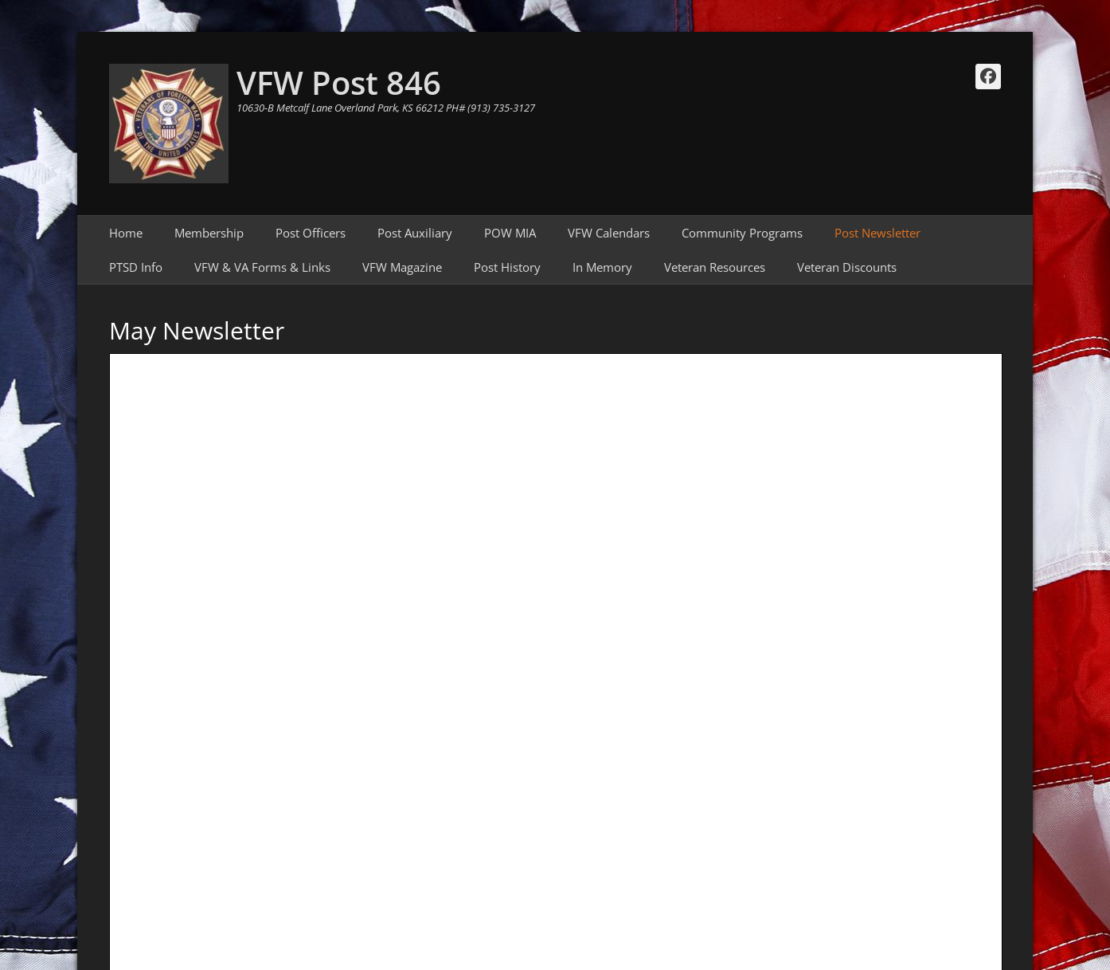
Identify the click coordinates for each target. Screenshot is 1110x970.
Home (126, 233)
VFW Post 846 (338, 82)
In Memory (602, 267)
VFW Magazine (402, 267)
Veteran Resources (714, 267)
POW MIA (510, 233)
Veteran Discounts (847, 267)
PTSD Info (135, 267)
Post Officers (311, 233)
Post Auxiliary (414, 233)
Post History (507, 267)
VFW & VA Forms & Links (262, 267)
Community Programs (742, 233)
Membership (209, 233)
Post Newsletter (877, 233)
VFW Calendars (609, 233)
